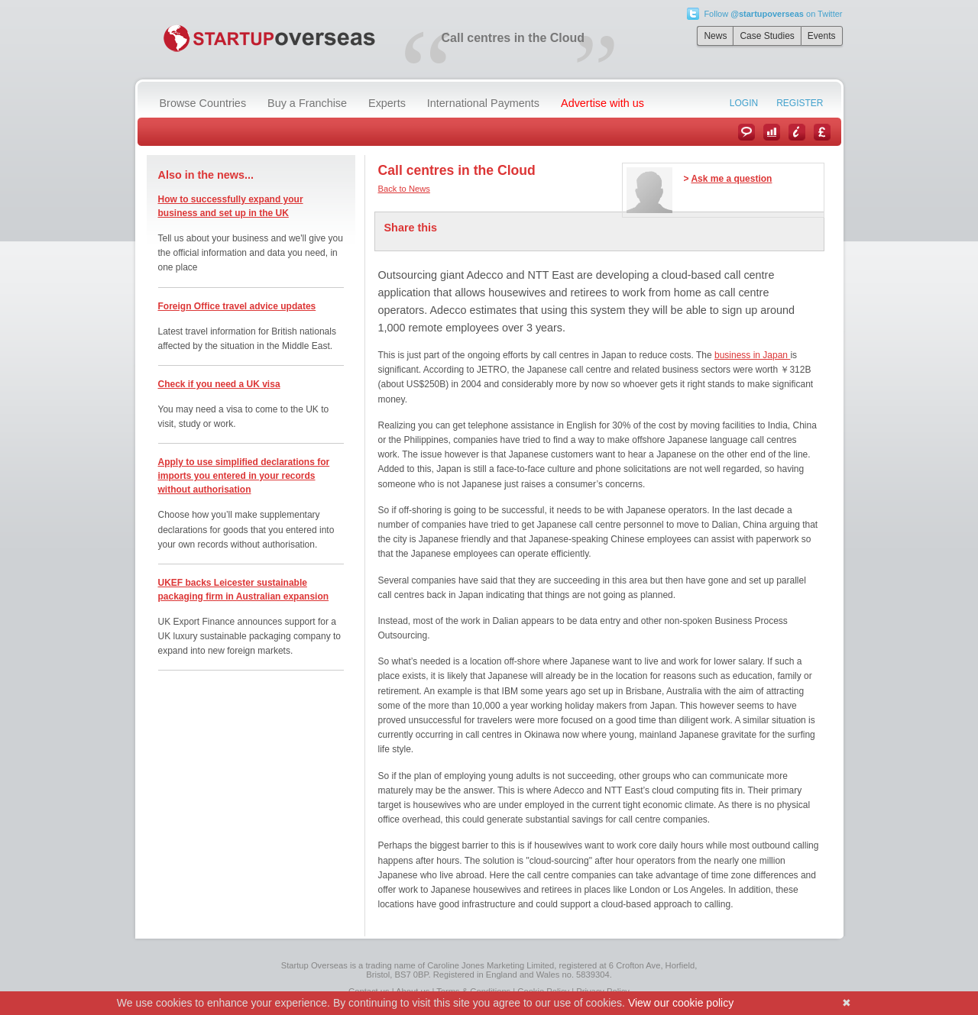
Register (799, 103)
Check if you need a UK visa (219, 384)
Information (797, 132)
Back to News (404, 188)
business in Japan (752, 355)
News (715, 36)
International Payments (483, 103)
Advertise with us (602, 103)
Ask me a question (731, 178)
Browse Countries (203, 103)
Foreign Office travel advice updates (237, 306)
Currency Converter (822, 132)
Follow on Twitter (773, 13)
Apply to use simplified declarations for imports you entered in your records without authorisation (244, 476)
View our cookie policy (681, 1003)
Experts (387, 103)
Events (822, 36)
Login (744, 103)
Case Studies (767, 36)
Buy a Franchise (307, 103)
